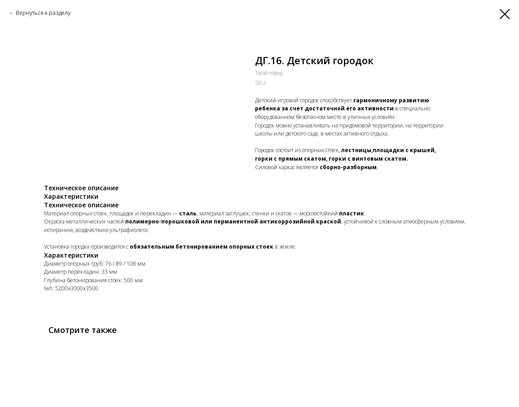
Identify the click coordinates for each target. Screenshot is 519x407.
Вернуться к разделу (43, 13)
